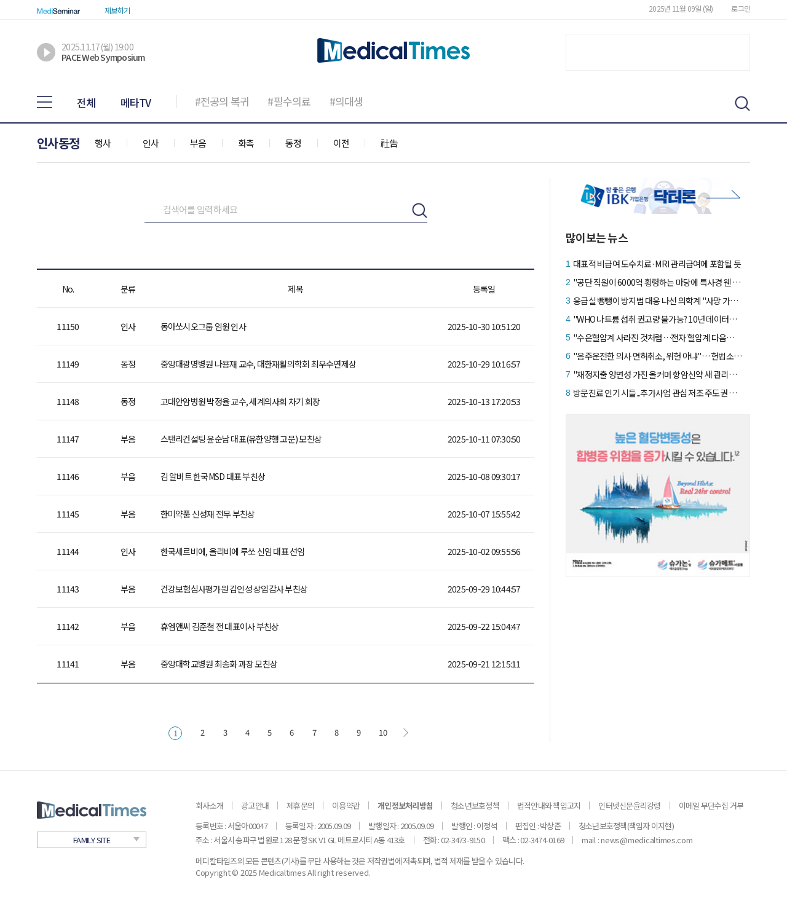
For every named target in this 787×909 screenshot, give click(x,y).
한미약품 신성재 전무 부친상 (207, 514)
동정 (293, 143)
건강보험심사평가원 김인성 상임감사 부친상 (234, 589)
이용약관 (346, 805)
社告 (389, 143)
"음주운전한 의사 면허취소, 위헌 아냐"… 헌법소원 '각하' (657, 356)
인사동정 (58, 143)
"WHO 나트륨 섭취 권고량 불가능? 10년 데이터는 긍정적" (657, 319)
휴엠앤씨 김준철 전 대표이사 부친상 (219, 626)
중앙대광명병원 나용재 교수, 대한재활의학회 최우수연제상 (258, 364)
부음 (198, 143)
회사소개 (209, 805)
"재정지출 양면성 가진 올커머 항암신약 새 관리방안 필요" (657, 374)
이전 (341, 143)
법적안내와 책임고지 (549, 805)
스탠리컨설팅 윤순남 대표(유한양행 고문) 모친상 (241, 439)
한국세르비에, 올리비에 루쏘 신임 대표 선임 (232, 551)
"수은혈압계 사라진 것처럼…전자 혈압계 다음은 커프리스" (657, 337)
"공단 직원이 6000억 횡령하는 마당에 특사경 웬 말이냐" (657, 282)
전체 (86, 102)
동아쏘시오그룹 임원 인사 (203, 326)
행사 (103, 143)
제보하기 (117, 10)
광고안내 (255, 805)
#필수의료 (288, 101)
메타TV (136, 102)
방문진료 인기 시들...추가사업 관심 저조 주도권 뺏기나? (657, 393)
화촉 (246, 143)
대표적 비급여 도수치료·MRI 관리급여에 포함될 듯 (657, 264)
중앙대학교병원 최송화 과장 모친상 (219, 664)
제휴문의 (300, 805)
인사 (151, 143)
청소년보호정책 (475, 805)
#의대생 (346, 101)
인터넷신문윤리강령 (629, 805)
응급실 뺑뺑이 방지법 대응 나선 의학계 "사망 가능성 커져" (657, 300)
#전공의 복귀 (222, 101)
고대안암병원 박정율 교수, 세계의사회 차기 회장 (240, 401)
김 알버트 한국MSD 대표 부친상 (213, 476)
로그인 (740, 8)
